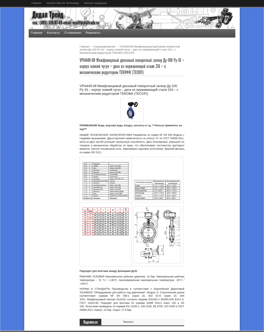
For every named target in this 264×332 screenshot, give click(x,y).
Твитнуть (128, 321)
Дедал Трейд (47, 14)
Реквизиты (93, 32)
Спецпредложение (104, 46)
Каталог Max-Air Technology (62, 3)
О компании (72, 32)
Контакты (53, 32)
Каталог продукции (95, 3)
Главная (36, 3)
